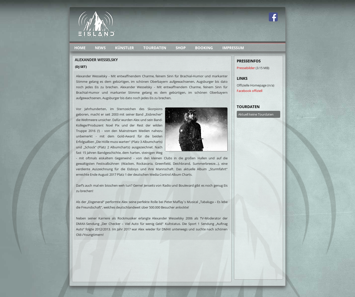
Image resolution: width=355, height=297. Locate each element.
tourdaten (154, 47)
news (100, 47)
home (79, 47)
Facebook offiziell (249, 90)
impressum (233, 47)
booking (204, 47)
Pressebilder (246, 68)
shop (181, 47)
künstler (124, 47)
